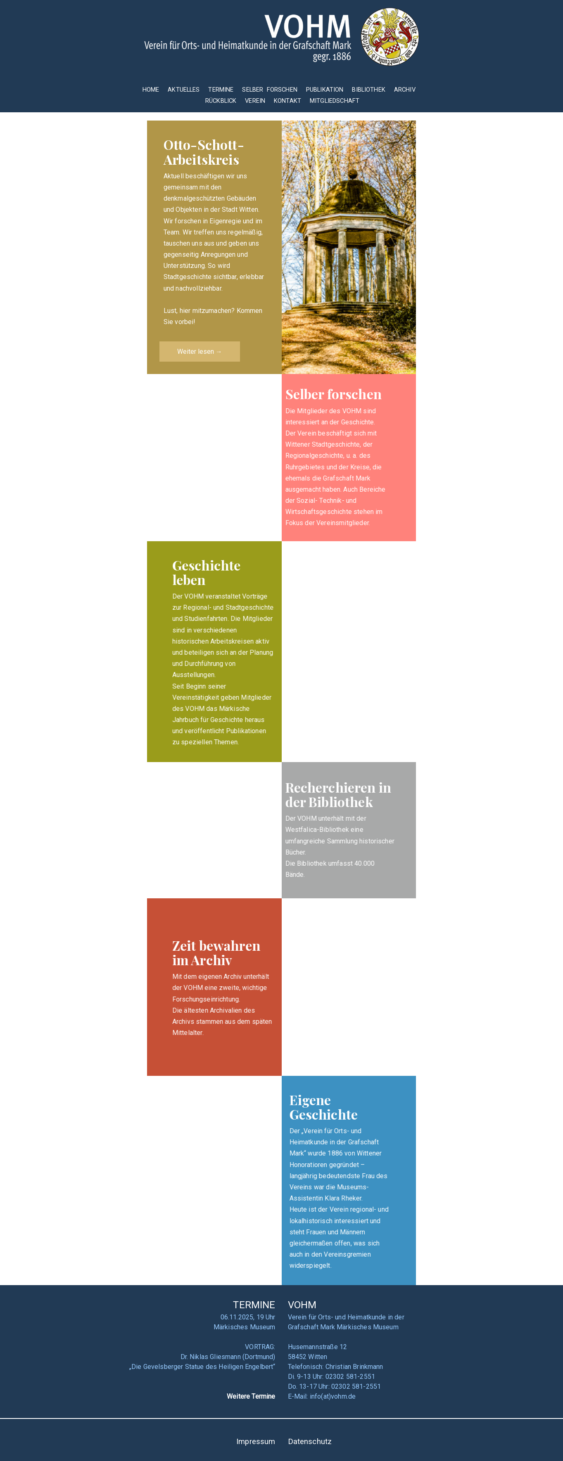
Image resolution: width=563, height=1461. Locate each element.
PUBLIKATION (325, 89)
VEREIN (255, 100)
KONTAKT (287, 100)
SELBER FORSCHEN (269, 89)
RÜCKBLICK (221, 100)
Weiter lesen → (199, 351)
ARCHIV (405, 89)
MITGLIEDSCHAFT (334, 100)
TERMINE (221, 89)
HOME (151, 89)
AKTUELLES (184, 89)
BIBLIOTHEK (368, 89)
